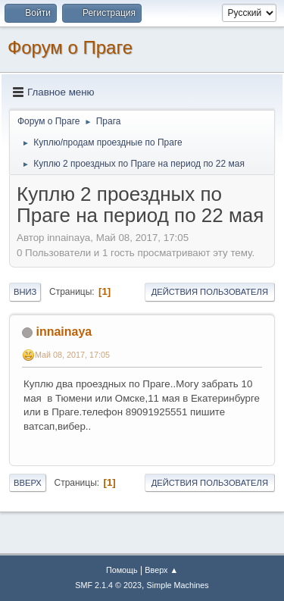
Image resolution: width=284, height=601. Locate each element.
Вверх (28, 482)
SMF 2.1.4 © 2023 (108, 585)
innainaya (64, 331)
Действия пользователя (209, 291)
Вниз (25, 291)
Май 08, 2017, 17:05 (72, 354)
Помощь (122, 569)
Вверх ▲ (161, 569)
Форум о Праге (70, 47)
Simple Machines (178, 585)
